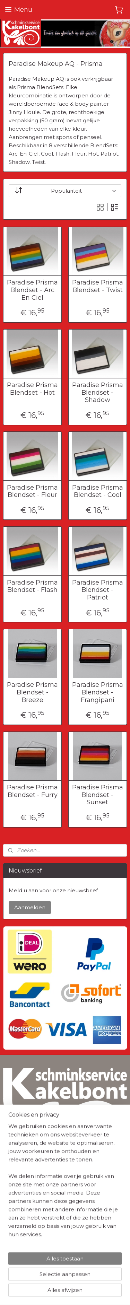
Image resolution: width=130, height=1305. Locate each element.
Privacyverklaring (23, 1194)
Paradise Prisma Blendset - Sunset (97, 795)
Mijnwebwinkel (87, 1292)
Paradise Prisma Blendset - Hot (32, 389)
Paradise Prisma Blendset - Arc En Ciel (32, 290)
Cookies (13, 1202)
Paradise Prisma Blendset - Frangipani (97, 692)
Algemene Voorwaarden (32, 1186)
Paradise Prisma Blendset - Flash (32, 586)
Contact (13, 1245)
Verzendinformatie (25, 1229)
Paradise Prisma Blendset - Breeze (32, 692)
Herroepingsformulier (29, 1237)
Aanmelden (29, 907)
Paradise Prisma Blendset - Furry (32, 791)
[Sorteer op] (65, 191)
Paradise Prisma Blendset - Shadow (97, 393)
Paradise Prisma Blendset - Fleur (32, 491)
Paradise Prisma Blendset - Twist (97, 286)
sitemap (80, 1280)
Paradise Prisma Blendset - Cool (97, 491)
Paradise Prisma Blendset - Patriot (97, 590)
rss (93, 1280)
